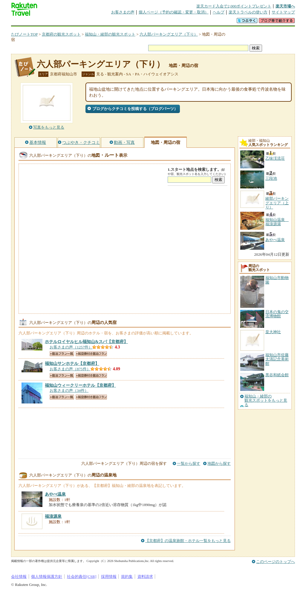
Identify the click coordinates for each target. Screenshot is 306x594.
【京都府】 (86, 341)
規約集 (127, 576)
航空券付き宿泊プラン (91, 353)
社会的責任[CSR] (82, 576)
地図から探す (219, 463)
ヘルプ (218, 12)
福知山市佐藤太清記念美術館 (277, 359)
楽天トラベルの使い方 (248, 12)
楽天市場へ (285, 6)
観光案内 (154, 22)
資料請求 (145, 576)
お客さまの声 (122, 12)
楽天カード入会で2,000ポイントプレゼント (233, 6)
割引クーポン (105, 22)
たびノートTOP (24, 34)
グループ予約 (130, 22)
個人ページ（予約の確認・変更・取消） (174, 12)
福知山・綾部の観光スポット (110, 34)
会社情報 (19, 576)
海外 (56, 22)
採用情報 (109, 576)
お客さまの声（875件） (70, 369)
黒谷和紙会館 (277, 375)
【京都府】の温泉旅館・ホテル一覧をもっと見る (188, 540)
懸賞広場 (81, 22)
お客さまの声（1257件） (71, 347)
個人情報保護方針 (46, 576)
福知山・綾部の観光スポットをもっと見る (265, 400)
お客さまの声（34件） (69, 390)
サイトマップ (283, 12)
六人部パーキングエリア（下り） (169, 34)
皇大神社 (273, 332)
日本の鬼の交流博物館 (277, 314)
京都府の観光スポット (61, 34)
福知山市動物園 (277, 279)
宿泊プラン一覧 (62, 353)
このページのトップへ (275, 561)
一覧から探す (188, 463)
